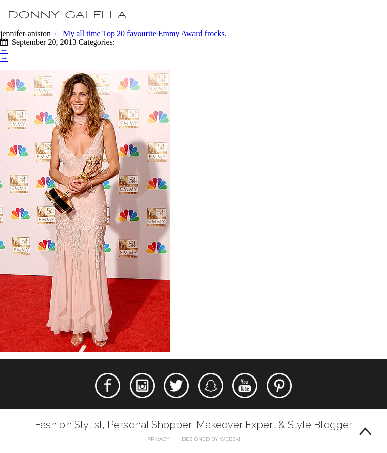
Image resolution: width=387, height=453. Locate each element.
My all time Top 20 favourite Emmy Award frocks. (140, 33)
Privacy (158, 439)
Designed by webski (211, 439)
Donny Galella (67, 15)
